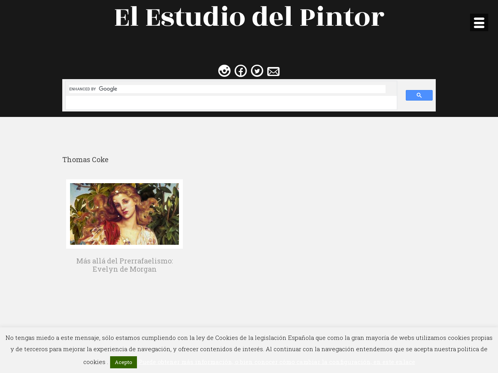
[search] (227, 89)
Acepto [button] (123, 362)
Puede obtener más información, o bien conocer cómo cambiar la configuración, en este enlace (277, 362)
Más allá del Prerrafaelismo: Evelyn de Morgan (124, 265)
